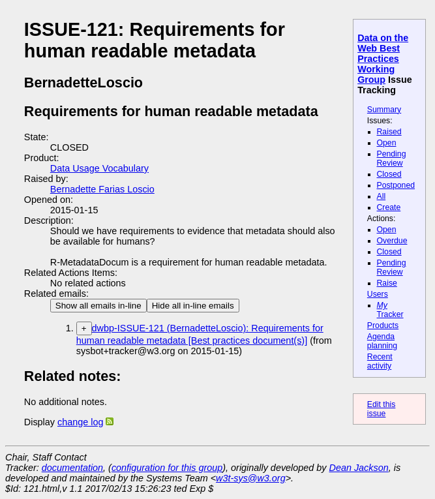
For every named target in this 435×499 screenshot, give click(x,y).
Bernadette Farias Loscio (102, 189)
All (381, 196)
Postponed (396, 185)
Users (377, 294)
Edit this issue (381, 409)
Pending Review (391, 158)
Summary (384, 109)
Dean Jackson (359, 467)
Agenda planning (382, 341)
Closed (389, 174)
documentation (72, 467)
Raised (389, 131)
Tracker (390, 310)
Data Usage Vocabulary (99, 168)
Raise (387, 283)
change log (80, 422)
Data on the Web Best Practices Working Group (382, 59)
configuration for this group (167, 467)
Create (389, 207)
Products (382, 325)
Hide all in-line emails (193, 305)
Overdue (392, 240)
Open (387, 142)
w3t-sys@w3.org (251, 478)
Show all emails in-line (98, 305)
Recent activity (380, 361)
